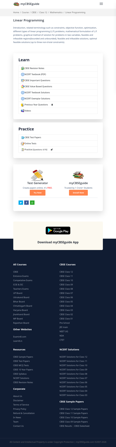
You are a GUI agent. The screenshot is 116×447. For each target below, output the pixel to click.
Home (16, 12)
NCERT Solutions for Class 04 (73, 390)
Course (25, 12)
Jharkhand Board (21, 314)
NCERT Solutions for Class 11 (73, 361)
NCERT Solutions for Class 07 (73, 378)
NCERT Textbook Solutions (37, 92)
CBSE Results (66, 426)
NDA (62, 335)
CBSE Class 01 (66, 318)
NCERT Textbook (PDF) (35, 74)
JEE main (64, 327)
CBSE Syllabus (20, 373)
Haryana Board (20, 310)
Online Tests (30, 143)
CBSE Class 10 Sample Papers (74, 417)
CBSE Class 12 (66, 271)
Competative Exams (22, 280)
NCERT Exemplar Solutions (37, 98)
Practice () (36, 149)
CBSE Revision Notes (34, 68)
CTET (62, 340)
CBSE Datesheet (81, 426)
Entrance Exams (21, 276)
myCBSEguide (26, 4)
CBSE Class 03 (66, 310)
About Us (17, 396)
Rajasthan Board (21, 322)
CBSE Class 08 (66, 288)
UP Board (17, 293)
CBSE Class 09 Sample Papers (74, 421)
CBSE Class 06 (66, 297)
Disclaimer (18, 400)
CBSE (34, 12)
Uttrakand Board (21, 297)
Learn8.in (17, 341)
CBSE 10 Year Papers (23, 369)
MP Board (18, 318)
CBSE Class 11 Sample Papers (74, 413)
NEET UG (64, 331)
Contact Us (18, 426)
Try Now (37, 192)
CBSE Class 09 (66, 284)
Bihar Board (19, 301)
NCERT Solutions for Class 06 (73, 382)
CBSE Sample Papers (23, 356)
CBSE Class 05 (66, 301)
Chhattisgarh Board (22, 305)
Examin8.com (19, 336)
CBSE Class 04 (66, 305)
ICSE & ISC (18, 284)
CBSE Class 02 (66, 314)
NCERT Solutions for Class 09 (73, 369)
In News (17, 417)
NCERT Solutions (21, 378)
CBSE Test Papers (33, 137)
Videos (28, 110)
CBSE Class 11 (66, 276)
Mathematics (56, 12)
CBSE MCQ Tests (21, 365)
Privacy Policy (19, 409)
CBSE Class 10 (66, 280)
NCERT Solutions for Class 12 (73, 356)
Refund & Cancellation (24, 413)
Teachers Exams (21, 288)
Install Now (78, 192)
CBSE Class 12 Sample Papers (74, 409)
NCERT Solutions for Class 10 (73, 365)
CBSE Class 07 (66, 293)
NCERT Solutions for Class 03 (73, 395)
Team (16, 421)
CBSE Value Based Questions (38, 86)
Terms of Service (21, 404)
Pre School (65, 322)
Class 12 (43, 12)
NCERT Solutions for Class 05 (73, 386)
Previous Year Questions (36, 104)
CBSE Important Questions (37, 80)
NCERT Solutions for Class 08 (73, 373)
